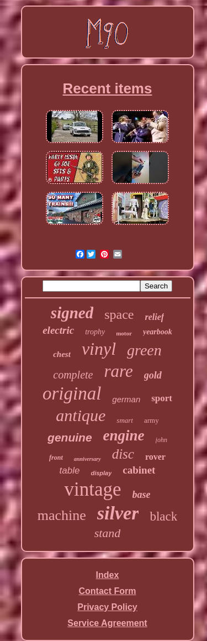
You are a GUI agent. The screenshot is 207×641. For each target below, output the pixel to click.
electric (58, 330)
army (151, 420)
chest (62, 354)
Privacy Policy (107, 607)
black (163, 516)
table (70, 470)
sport (161, 398)
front (56, 457)
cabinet (139, 470)
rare (118, 371)
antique (80, 415)
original (72, 393)
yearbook (157, 332)
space (119, 314)
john (161, 440)
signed (72, 313)
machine (62, 515)
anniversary (87, 459)
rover (155, 456)
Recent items (107, 88)
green (144, 350)
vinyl (99, 349)
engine (124, 435)
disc (123, 453)
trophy (95, 332)
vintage (92, 489)
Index (107, 575)
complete (73, 375)
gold (153, 375)
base (141, 494)
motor (124, 333)
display (101, 473)
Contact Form (107, 591)
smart (124, 420)
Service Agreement (107, 623)
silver (118, 513)
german (126, 399)
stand (107, 533)
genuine (69, 437)
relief (154, 317)
